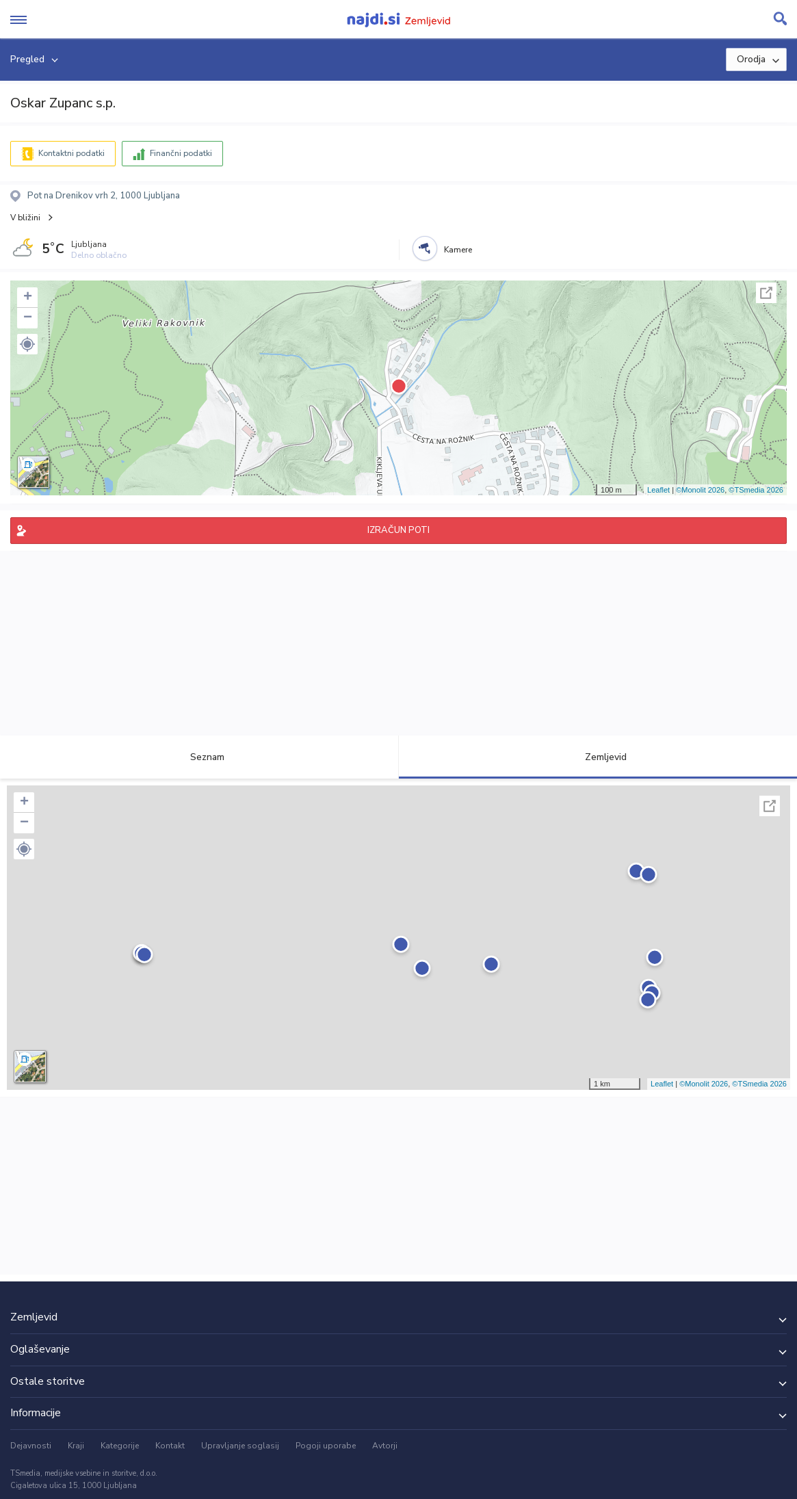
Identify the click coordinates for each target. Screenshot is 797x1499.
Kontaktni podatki (71, 153)
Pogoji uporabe (326, 1445)
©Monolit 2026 (700, 490)
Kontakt (170, 1445)
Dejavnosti (30, 1445)
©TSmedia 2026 (756, 490)
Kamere (458, 249)
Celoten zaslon (766, 293)
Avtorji (384, 1445)
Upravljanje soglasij (240, 1445)
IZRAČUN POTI (398, 530)
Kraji (76, 1445)
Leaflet (658, 490)
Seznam (199, 757)
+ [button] (27, 297)
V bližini (25, 217)
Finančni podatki (181, 153)
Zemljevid (598, 757)
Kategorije (120, 1445)
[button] (27, 344)
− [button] (27, 318)
